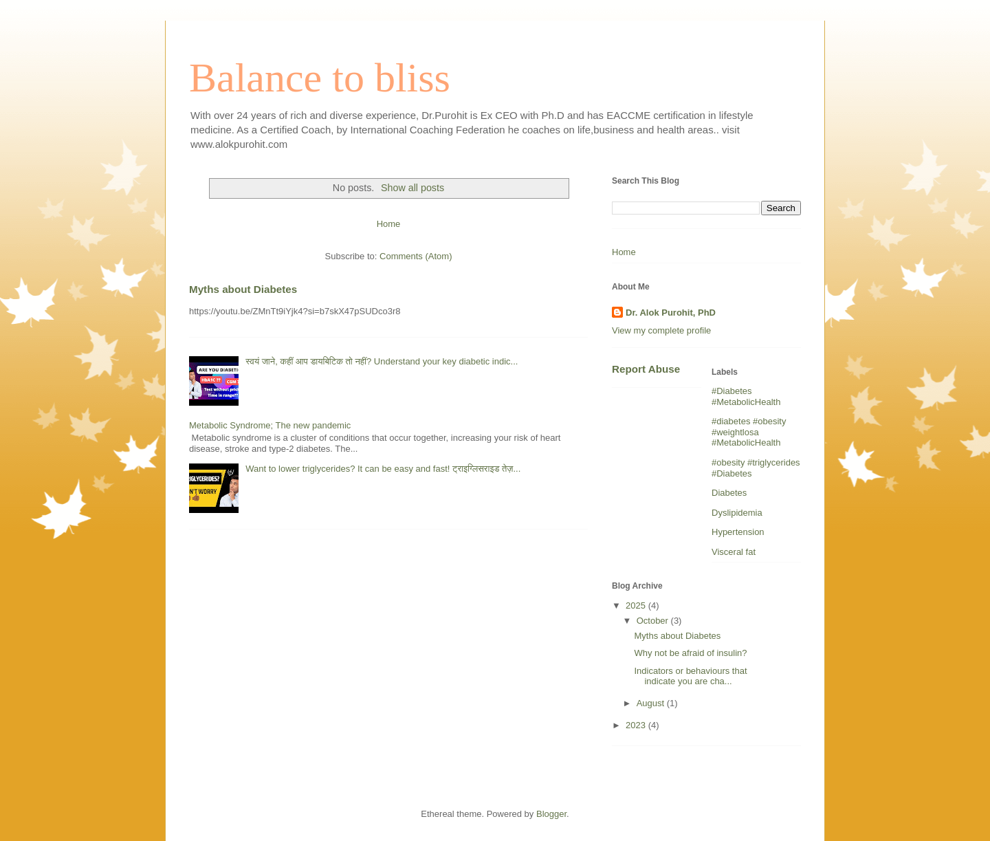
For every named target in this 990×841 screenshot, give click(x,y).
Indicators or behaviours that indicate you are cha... (690, 676)
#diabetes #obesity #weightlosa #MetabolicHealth (749, 432)
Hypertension (738, 532)
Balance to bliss (319, 77)
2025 (637, 605)
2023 (637, 725)
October (654, 620)
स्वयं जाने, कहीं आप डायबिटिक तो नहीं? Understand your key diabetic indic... (381, 361)
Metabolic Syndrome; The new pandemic (270, 425)
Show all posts (412, 187)
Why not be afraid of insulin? (690, 653)
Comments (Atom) (416, 256)
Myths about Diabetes (243, 289)
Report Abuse (646, 369)
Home (389, 224)
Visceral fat (734, 552)
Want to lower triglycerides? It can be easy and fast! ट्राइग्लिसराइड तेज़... (382, 468)
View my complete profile (661, 330)
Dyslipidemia (737, 512)
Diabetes (729, 493)
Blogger (551, 814)
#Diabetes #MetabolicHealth (746, 396)
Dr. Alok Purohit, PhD (671, 312)
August (652, 703)
